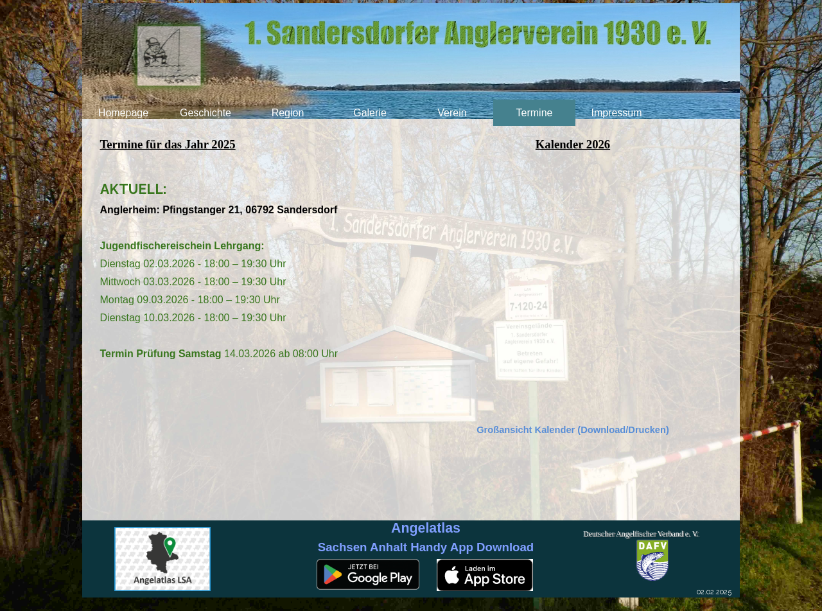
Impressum (616, 112)
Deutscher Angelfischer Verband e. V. (641, 533)
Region (288, 112)
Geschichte (205, 112)
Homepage (123, 112)
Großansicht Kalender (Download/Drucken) (573, 430)
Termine (534, 112)
